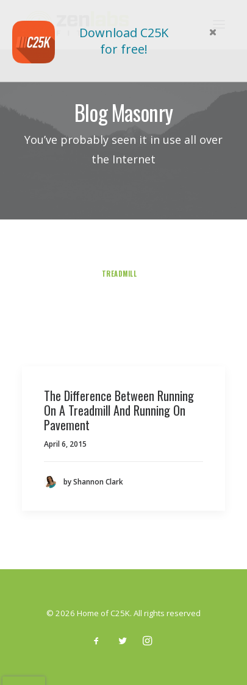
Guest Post (117, 286)
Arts (79, 312)
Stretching (106, 337)
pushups (66, 261)
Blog (36, 325)
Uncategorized (107, 248)
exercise (201, 274)
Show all (50, 248)
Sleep (113, 299)
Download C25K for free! (123, 40)
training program (164, 261)
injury (106, 261)
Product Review (59, 274)
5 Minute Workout (179, 248)
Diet (139, 325)
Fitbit (151, 337)
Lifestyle (42, 312)
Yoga (110, 325)
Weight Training (190, 325)
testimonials (174, 286)
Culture (189, 299)
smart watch (67, 299)
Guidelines (202, 312)
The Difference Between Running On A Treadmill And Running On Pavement (119, 410)
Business (154, 312)
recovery (65, 286)
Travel (114, 312)
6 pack (161, 274)
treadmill (119, 274)
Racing (149, 299)
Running (73, 325)
